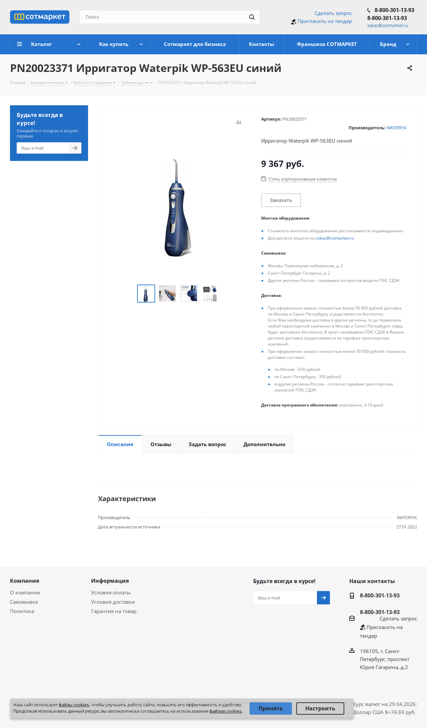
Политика (22, 611)
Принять (271, 708)
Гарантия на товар (113, 611)
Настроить (320, 708)
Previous (129, 294)
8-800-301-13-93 (394, 10)
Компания (24, 580)
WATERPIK (397, 128)
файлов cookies (225, 711)
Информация (110, 580)
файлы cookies (74, 705)
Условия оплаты (111, 592)
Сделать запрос (333, 13)
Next (227, 294)
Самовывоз (24, 601)
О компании (25, 592)
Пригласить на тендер (325, 21)
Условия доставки (113, 601)
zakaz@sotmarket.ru (335, 238)
